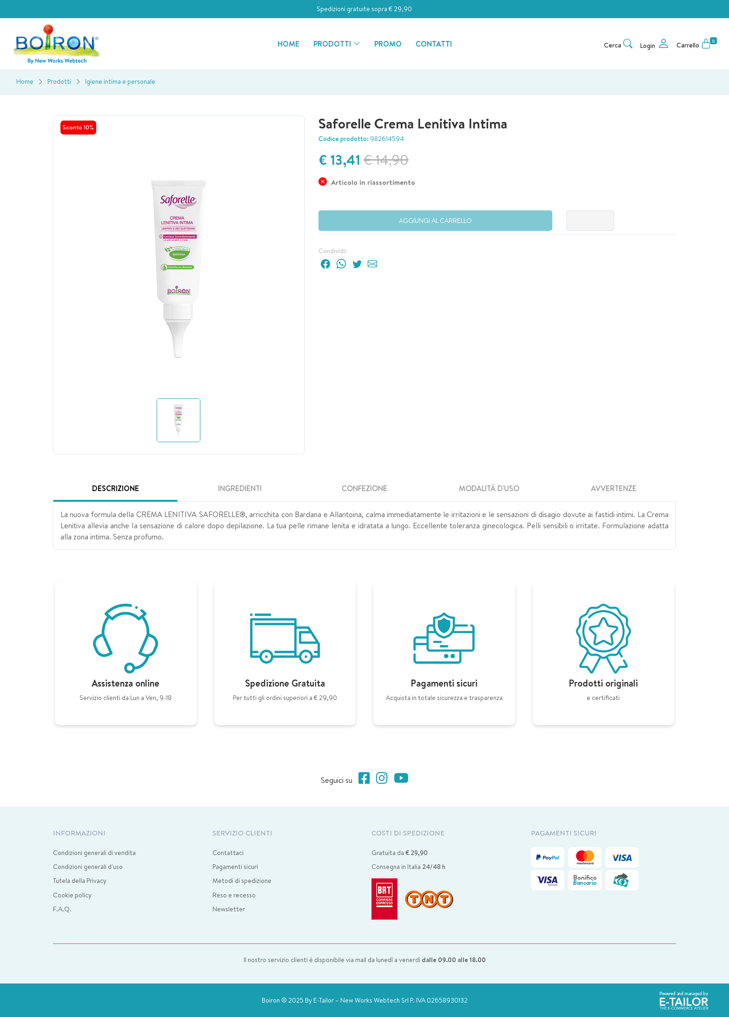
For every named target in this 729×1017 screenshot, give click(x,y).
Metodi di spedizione (242, 880)
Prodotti (59, 81)
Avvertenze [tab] (613, 488)
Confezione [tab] (364, 488)
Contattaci (228, 852)
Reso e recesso (234, 895)
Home (24, 81)
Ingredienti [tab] (240, 488)
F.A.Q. (62, 909)
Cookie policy (72, 895)
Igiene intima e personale (120, 81)
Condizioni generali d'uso (88, 866)
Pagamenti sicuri (235, 866)
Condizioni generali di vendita (94, 852)
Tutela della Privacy (79, 880)
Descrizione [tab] (115, 488)
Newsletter (228, 909)
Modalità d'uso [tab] (489, 488)
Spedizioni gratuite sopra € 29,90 (364, 8)
